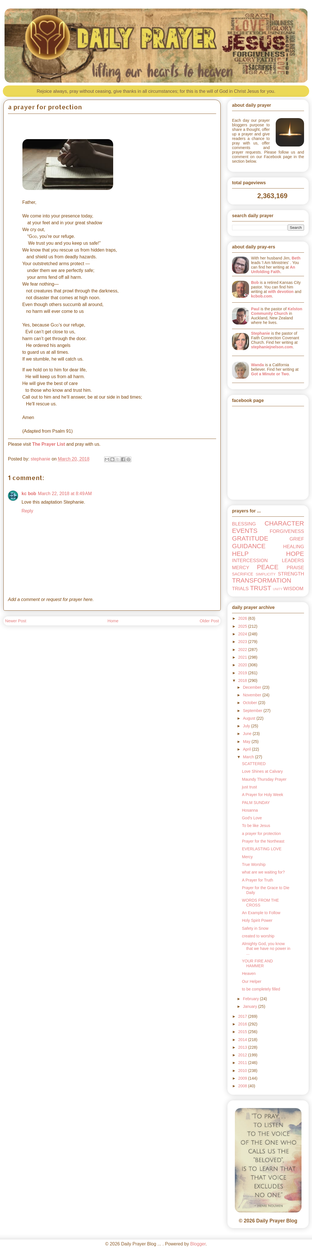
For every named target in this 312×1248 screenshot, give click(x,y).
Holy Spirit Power (257, 920)
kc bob (29, 493)
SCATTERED (254, 763)
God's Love (252, 818)
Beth (296, 258)
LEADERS (293, 560)
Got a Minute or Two (270, 374)
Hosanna (250, 810)
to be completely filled (261, 989)
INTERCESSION (250, 560)
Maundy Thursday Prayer (264, 779)
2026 (243, 618)
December (252, 687)
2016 (243, 1024)
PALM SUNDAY (256, 802)
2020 (243, 665)
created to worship (258, 936)
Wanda (257, 365)
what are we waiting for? (263, 872)
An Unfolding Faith (273, 269)
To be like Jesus (256, 825)
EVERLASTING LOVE (261, 849)
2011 (243, 1062)
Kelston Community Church (276, 311)
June (247, 733)
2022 (243, 649)
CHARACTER (284, 523)
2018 (243, 680)
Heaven (249, 973)
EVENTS (245, 530)
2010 (243, 1070)
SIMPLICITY (265, 574)
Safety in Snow (255, 928)
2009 (243, 1078)
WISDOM (293, 588)
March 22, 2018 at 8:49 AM (65, 493)
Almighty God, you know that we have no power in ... (266, 948)
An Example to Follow (261, 912)
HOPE (295, 553)
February (251, 998)
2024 (243, 634)
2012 (243, 1055)
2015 (243, 1031)
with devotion (281, 291)
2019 (243, 673)
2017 (243, 1016)
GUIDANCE (248, 546)
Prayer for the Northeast (263, 841)
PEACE (268, 567)
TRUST (260, 588)
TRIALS (240, 588)
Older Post (209, 621)
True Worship (253, 864)
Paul (255, 309)
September (253, 710)
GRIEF (297, 539)
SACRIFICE (242, 574)
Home (112, 621)
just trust (249, 787)
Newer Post (15, 621)
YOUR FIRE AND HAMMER (257, 963)
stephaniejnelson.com (272, 347)
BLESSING (244, 524)
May (247, 741)
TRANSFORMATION (261, 580)
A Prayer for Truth (257, 880)
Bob (255, 282)
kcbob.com (261, 296)
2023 (243, 641)
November (252, 695)
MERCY (240, 567)
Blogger (198, 1243)
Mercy (247, 857)
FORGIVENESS (287, 531)
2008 (243, 1086)
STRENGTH (291, 574)
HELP (240, 553)
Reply (27, 510)
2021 (243, 657)
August (249, 718)
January (250, 1006)
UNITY (278, 589)
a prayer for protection (261, 833)
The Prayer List (48, 444)
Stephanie (260, 333)
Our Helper (251, 981)
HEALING (293, 546)
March (249, 757)
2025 (243, 626)
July (247, 726)
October (250, 702)
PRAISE (295, 567)
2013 (243, 1047)
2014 (243, 1039)
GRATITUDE (250, 538)
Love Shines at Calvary (262, 771)
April (247, 749)
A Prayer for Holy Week (262, 794)
